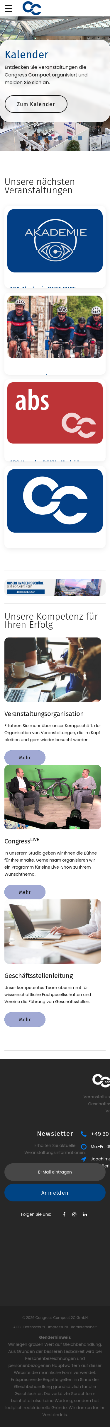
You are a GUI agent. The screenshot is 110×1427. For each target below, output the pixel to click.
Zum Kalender (36, 104)
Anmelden (55, 1151)
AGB (17, 1326)
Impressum (58, 1326)
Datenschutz (34, 1326)
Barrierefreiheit (84, 1326)
